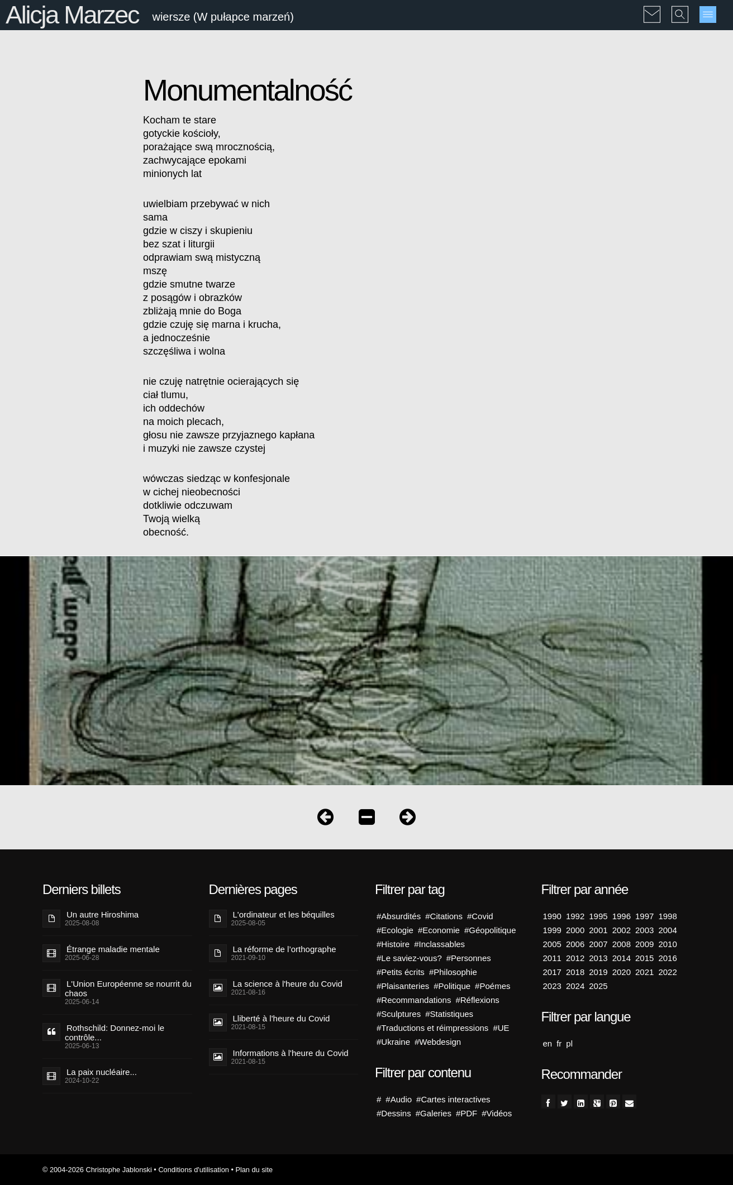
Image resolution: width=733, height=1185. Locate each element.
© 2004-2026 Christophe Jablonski (97, 1169)
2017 (552, 972)
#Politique (452, 986)
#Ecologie (395, 930)
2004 (667, 930)
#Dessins (394, 1113)
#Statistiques (449, 1014)
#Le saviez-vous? (409, 958)
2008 (621, 944)
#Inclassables (439, 944)
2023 (552, 986)
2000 (575, 930)
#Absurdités (399, 916)
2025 (598, 986)
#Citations (444, 916)
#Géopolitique (490, 930)
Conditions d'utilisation (193, 1169)
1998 (667, 916)
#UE (501, 1028)
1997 (644, 916)
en (548, 1043)
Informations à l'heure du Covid (291, 1053)
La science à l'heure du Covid (287, 983)
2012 (575, 958)
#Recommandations (414, 1000)
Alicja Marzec (72, 15)
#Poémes (492, 986)
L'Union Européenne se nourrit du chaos (128, 988)
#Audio (398, 1099)
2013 (598, 958)
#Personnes (468, 958)
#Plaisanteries (403, 986)
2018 (575, 972)
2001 (598, 930)
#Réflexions (477, 1000)
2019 (598, 972)
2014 (621, 958)
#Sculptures (399, 1014)
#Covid (480, 916)
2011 (552, 958)
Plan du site (254, 1169)
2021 (644, 972)
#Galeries (433, 1113)
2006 (575, 944)
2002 (621, 930)
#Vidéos (497, 1113)
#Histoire (393, 944)
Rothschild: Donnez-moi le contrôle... (114, 1032)
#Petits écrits (401, 972)
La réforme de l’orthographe (284, 949)
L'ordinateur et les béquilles (284, 914)
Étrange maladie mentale (113, 949)
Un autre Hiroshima (102, 914)
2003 (644, 930)
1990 (552, 916)
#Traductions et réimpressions (432, 1028)
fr (558, 1043)
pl (569, 1043)
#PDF (466, 1113)
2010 (667, 944)
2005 (552, 944)
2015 (644, 958)
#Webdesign (438, 1042)
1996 (621, 916)
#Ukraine (393, 1042)
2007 (598, 944)
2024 (575, 986)
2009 (644, 944)
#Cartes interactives (453, 1099)
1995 (598, 916)
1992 (575, 916)
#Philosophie (453, 972)
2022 (667, 972)
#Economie (439, 930)
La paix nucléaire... (101, 1072)
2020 (621, 972)
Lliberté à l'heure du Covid (281, 1018)
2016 (667, 958)
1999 (552, 930)
